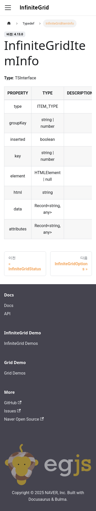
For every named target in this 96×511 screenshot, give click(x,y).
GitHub (13, 402)
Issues (12, 411)
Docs (8, 305)
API (7, 313)
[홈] (9, 23)
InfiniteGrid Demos (21, 343)
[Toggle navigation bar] (8, 8)
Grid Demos (15, 373)
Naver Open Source (24, 419)
